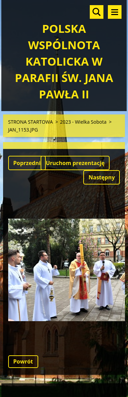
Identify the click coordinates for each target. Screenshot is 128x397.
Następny (101, 177)
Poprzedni (27, 163)
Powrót (23, 361)
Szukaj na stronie (96, 12)
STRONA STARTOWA (30, 122)
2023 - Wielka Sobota (83, 122)
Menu (115, 12)
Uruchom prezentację (75, 163)
